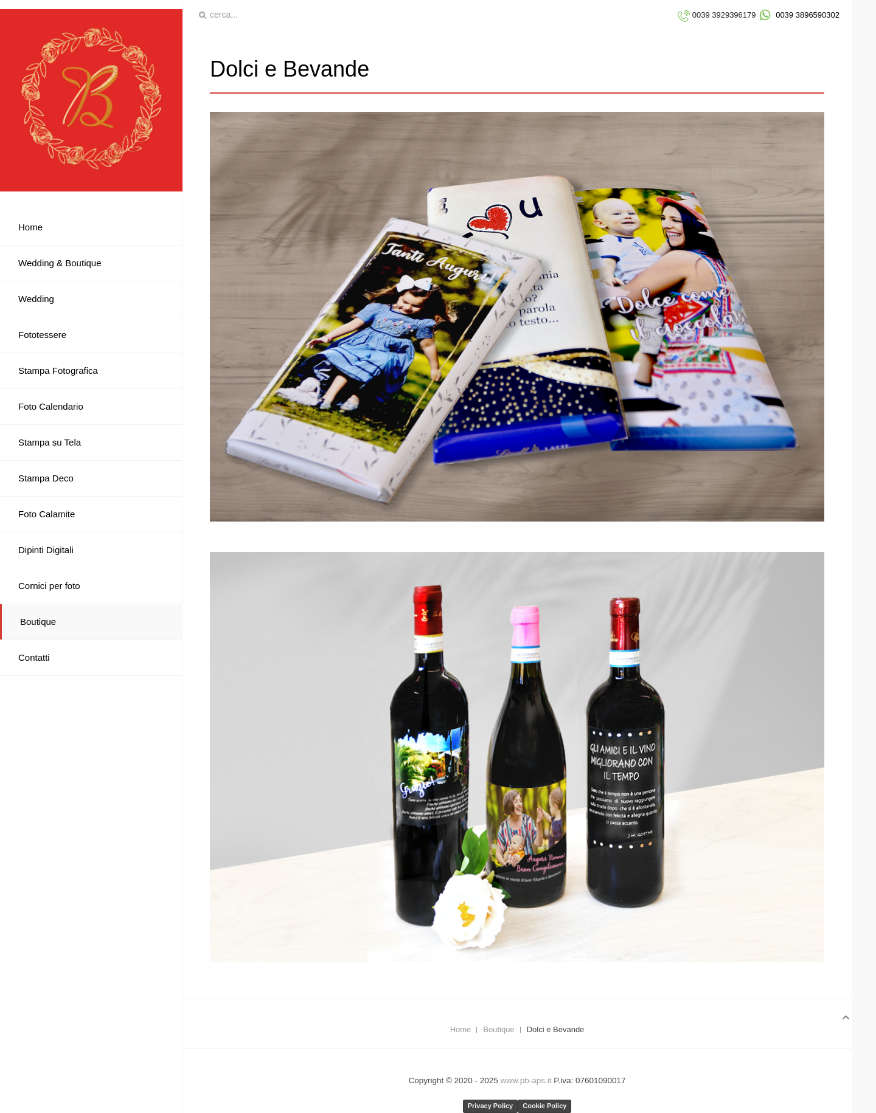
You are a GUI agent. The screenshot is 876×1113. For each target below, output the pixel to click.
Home (460, 1029)
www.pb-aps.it (525, 1080)
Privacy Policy (490, 1105)
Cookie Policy (544, 1105)
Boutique (498, 1029)
